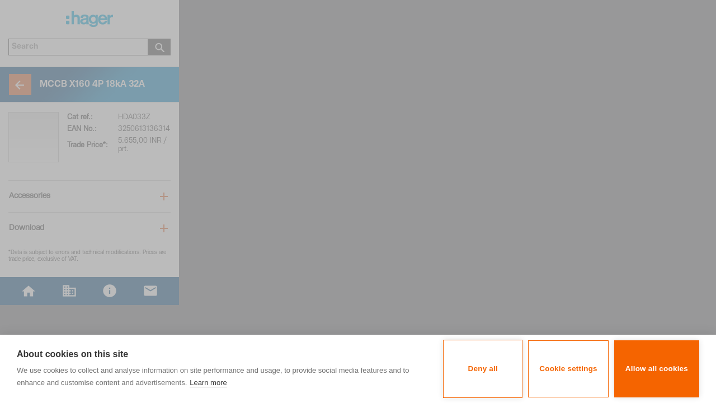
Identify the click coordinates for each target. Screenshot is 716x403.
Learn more (208, 382)
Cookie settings (568, 368)
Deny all (483, 368)
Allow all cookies (656, 368)
